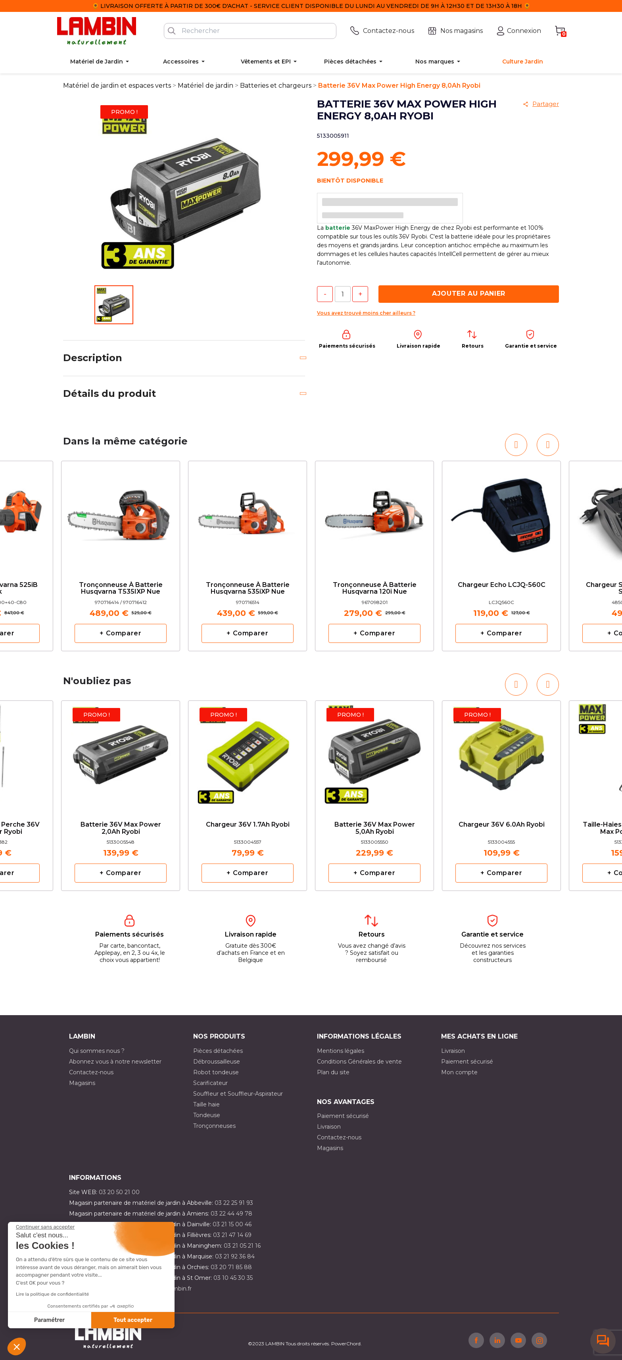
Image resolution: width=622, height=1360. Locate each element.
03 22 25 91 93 (234, 1202)
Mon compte (459, 1072)
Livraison (453, 1050)
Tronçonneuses (214, 1125)
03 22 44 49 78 (231, 1213)
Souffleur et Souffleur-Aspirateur (238, 1093)
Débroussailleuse (216, 1061)
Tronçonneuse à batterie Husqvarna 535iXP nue (248, 588)
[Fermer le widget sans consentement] (45, 1227)
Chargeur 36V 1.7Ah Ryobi (248, 824)
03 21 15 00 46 (232, 1224)
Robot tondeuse (216, 1072)
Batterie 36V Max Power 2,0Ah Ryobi (121, 828)
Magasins (82, 1083)
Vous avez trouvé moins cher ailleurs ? (366, 313)
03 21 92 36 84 (235, 1256)
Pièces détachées (218, 1050)
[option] (120, 556)
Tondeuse (206, 1115)
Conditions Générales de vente (359, 1061)
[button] (16, 1346)
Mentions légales (340, 1050)
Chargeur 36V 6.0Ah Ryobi (502, 824)
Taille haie (206, 1104)
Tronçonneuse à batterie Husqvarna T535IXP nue (121, 588)
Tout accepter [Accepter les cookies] (132, 1320)
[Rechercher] (250, 31)
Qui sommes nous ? (97, 1050)
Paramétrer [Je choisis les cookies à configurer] (49, 1320)
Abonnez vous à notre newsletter (115, 1061)
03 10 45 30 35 (233, 1277)
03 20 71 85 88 (231, 1267)
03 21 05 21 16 (242, 1245)
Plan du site (333, 1072)
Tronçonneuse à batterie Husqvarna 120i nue (375, 588)
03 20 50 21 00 (119, 1192)
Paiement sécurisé (467, 1061)
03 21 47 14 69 (232, 1235)
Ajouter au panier (468, 293)
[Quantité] (343, 294)
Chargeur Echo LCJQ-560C (501, 585)
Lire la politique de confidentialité (52, 1294)
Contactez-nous (91, 1072)
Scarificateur (210, 1083)
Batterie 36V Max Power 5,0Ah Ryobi (374, 828)
